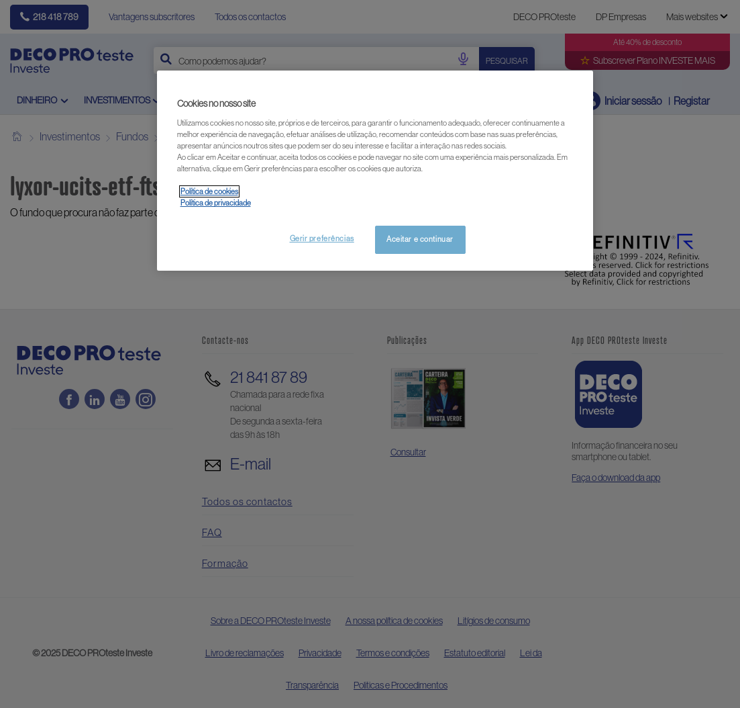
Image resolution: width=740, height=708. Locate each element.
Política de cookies (209, 191)
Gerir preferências (322, 238)
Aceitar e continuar (420, 239)
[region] (375, 171)
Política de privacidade (215, 203)
